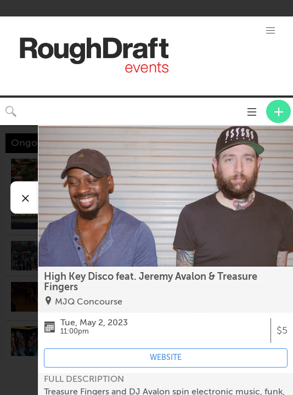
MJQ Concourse (88, 302)
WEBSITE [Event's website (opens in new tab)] (166, 357)
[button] (270, 30)
